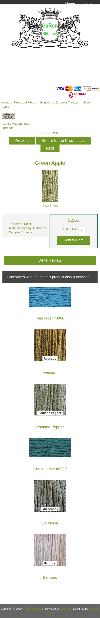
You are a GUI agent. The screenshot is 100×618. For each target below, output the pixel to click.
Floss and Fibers (25, 102)
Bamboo (50, 577)
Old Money (50, 523)
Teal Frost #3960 (50, 318)
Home (70, 4)
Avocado (49, 373)
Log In (87, 4)
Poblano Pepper (50, 427)
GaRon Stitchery (32, 608)
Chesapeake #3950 (50, 469)
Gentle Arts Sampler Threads (59, 102)
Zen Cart (65, 608)
